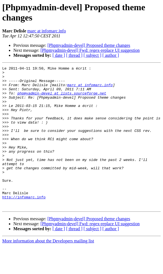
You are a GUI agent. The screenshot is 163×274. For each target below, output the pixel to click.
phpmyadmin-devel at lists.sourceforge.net (61, 98)
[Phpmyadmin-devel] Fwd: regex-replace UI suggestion (90, 50)
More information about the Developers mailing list (48, 269)
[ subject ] (92, 55)
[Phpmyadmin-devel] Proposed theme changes (88, 45)
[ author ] (110, 55)
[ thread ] (74, 55)
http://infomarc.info (24, 223)
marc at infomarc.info (46, 31)
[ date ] (58, 55)
